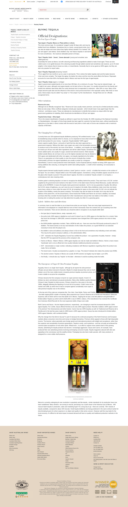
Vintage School (97, 467)
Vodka (66, 461)
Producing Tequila (16, 42)
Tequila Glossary (15, 50)
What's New (12, 437)
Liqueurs (67, 464)
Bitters (66, 466)
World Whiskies (69, 444)
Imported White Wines (42, 453)
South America (40, 446)
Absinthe (67, 455)
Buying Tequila (15, 45)
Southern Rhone (41, 442)
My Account (18, 1)
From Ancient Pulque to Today (19, 40)
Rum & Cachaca (69, 450)
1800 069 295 (54, 1)
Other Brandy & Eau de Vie (71, 448)
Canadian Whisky (69, 442)
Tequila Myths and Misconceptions (20, 34)
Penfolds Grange (13, 444)
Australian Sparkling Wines (15, 442)
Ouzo (66, 457)
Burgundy (39, 441)
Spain (38, 450)
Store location (13, 65)
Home (11, 24)
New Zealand (40, 452)
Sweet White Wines (42, 457)
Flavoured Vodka (69, 462)
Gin (66, 453)
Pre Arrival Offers (41, 459)
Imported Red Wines (42, 437)
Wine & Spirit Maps (98, 468)
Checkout (108, 1)
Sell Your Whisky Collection (71, 468)
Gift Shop (11, 450)
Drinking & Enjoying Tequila (18, 47)
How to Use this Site (98, 457)
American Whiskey (69, 441)
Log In (11, 1)
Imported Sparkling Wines (43, 455)
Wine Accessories (13, 448)
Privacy (69, 481)
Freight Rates (41, 1)
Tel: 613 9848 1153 (98, 447)
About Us (96, 455)
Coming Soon (43, 18)
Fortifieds (11, 446)
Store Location (31, 1)
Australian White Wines (15, 441)
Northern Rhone (41, 444)
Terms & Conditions (62, 481)
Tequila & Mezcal (69, 452)
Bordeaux (39, 439)
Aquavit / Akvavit (69, 459)
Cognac (67, 446)
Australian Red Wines (14, 439)
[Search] (61, 10)
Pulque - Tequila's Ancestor (18, 37)
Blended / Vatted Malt (70, 439)
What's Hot (14, 18)
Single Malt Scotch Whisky (71, 437)
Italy (38, 448)
